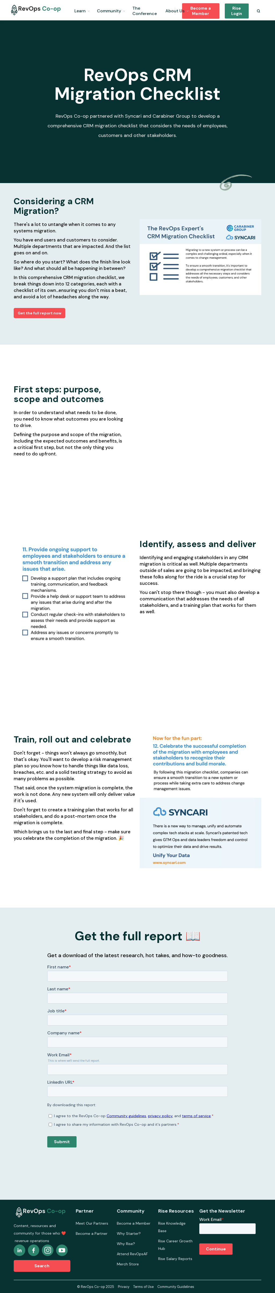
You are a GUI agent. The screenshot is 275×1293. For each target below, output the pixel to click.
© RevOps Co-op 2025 (95, 1287)
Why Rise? (126, 1243)
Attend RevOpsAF (132, 1253)
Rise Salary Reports (175, 1258)
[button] (82, 10)
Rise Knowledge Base (172, 1227)
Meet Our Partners (92, 1223)
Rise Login (236, 11)
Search (41, 1266)
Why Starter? (129, 1233)
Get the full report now (39, 313)
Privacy (123, 1287)
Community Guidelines (175, 1287)
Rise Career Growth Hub (175, 1245)
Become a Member (200, 11)
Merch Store (128, 1264)
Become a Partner (91, 1233)
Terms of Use (143, 1287)
